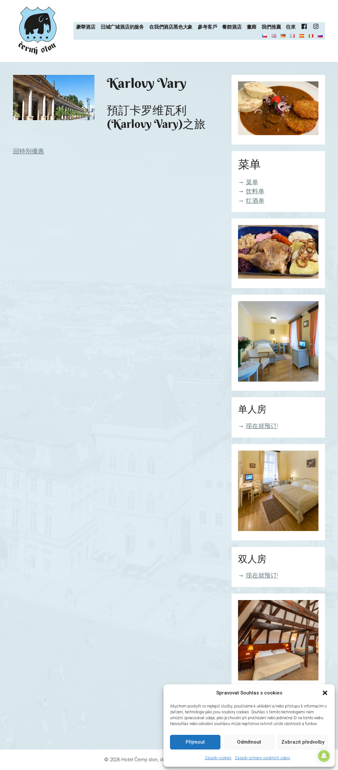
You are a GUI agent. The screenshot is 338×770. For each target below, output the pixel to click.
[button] (325, 693)
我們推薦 (271, 27)
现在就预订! (262, 426)
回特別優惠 (28, 151)
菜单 (252, 182)
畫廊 (252, 27)
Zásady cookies (218, 758)
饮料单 (255, 191)
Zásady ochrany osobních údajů (262, 758)
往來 (291, 27)
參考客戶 (207, 27)
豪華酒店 (85, 27)
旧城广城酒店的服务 (122, 27)
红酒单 (255, 200)
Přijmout (195, 742)
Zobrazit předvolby (302, 742)
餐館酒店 (231, 27)
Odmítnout (249, 742)
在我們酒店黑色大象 (170, 27)
